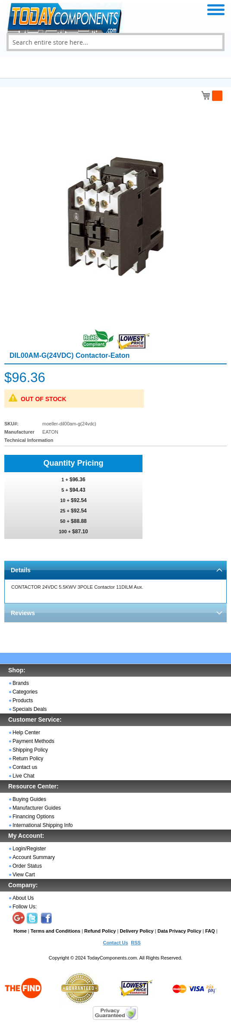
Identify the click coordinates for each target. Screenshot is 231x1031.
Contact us (25, 767)
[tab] (115, 570)
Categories (25, 692)
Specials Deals (30, 709)
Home (20, 931)
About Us (23, 898)
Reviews (23, 613)
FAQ (210, 931)
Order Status (27, 866)
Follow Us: (25, 907)
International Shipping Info (43, 825)
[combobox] (115, 42)
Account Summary (34, 857)
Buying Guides (29, 799)
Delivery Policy (136, 931)
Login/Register (29, 849)
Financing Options (33, 817)
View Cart (24, 875)
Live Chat (24, 776)
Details (21, 570)
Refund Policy (100, 931)
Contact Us (115, 942)
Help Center (26, 732)
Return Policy (28, 758)
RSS (136, 942)
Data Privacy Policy (180, 931)
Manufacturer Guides (37, 808)
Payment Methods (33, 741)
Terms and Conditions (55, 931)
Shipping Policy (30, 750)
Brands (21, 683)
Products (23, 700)
